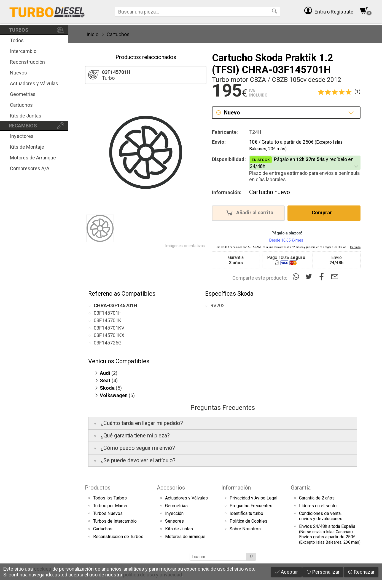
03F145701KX (109, 335)
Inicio (92, 34)
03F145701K (107, 320)
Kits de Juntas (25, 116)
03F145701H (108, 313)
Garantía (301, 487)
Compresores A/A (29, 168)
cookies (42, 569)
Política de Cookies (248, 521)
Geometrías (23, 94)
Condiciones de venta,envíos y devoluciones (320, 516)
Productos (98, 487)
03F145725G (108, 343)
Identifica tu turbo (246, 513)
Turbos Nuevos (108, 513)
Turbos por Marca (110, 505)
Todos (17, 40)
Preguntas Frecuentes (251, 505)
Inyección (174, 513)
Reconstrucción (27, 62)
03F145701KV (109, 328)
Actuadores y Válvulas (34, 83)
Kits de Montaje (27, 147)
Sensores (174, 521)
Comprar (323, 212)
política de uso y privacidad (152, 575)
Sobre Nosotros (245, 528)
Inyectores (22, 136)
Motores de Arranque (33, 158)
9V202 (218, 305)
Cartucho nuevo (269, 192)
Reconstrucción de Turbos (118, 536)
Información (236, 487)
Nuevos (18, 73)
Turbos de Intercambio (115, 521)
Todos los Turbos (110, 498)
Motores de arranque (185, 536)
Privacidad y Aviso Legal (253, 498)
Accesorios (171, 487)
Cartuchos (21, 105)
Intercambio (23, 51)
